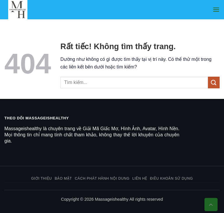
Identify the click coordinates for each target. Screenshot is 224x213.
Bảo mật (63, 178)
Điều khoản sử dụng (171, 178)
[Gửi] (214, 82)
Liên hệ (139, 178)
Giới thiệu (41, 178)
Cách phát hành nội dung (102, 178)
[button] (216, 9)
